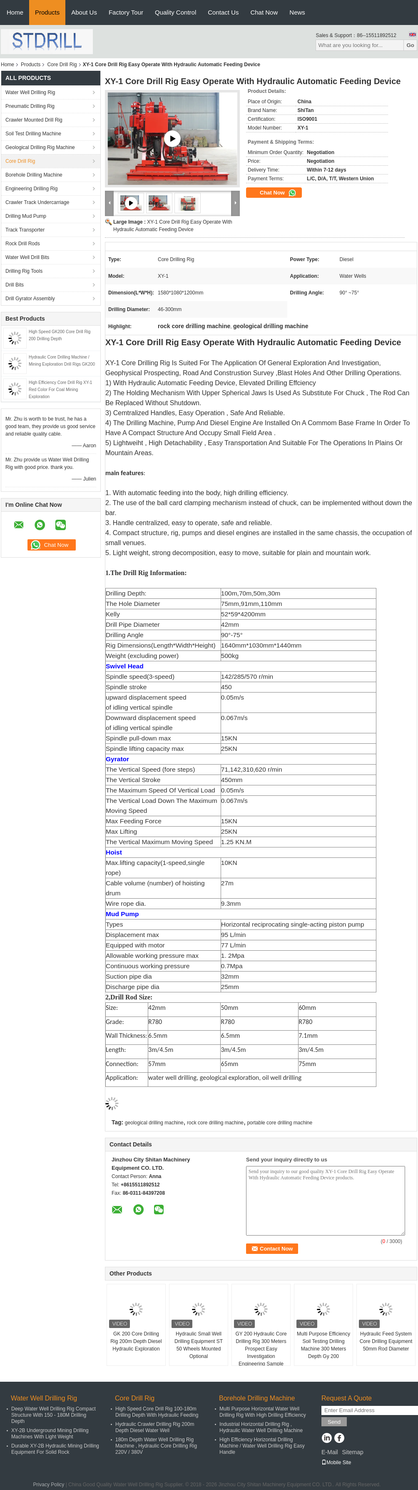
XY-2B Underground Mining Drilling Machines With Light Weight (50, 1434)
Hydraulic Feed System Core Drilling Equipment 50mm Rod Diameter (386, 1341)
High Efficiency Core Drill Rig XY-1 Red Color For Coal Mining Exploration (60, 389)
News (297, 12)
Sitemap (352, 1452)
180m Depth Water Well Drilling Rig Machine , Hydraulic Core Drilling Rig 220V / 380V (156, 1446)
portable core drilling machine (279, 1123)
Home (15, 12)
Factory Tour (126, 12)
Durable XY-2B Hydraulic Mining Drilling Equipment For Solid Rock (55, 1449)
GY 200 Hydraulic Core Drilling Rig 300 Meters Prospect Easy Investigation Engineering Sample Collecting (260, 1352)
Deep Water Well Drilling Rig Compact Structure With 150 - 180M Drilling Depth (53, 1415)
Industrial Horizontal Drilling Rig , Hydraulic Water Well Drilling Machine (261, 1427)
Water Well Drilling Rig (30, 92)
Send (334, 1422)
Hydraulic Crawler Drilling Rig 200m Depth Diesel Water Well (154, 1427)
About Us (84, 12)
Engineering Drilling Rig (31, 189)
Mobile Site (336, 1462)
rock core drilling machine (215, 1123)
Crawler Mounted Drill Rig (33, 120)
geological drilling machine (154, 1123)
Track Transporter (25, 230)
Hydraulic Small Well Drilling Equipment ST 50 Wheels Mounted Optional (198, 1345)
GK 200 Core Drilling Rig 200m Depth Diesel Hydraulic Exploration (136, 1341)
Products (47, 12)
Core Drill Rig (62, 64)
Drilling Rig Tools (23, 271)
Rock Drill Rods (22, 244)
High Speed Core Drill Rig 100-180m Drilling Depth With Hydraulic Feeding (156, 1412)
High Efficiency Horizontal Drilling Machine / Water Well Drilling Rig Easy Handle (262, 1446)
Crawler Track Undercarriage (37, 202)
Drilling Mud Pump (25, 216)
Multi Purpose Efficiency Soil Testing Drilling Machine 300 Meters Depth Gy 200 (323, 1345)
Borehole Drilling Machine (33, 175)
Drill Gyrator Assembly (30, 298)
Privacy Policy (49, 1485)
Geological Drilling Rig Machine (40, 147)
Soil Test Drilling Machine (33, 134)
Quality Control (175, 12)
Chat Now (264, 12)
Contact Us (223, 12)
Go (410, 45)
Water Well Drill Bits (27, 257)
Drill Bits (14, 285)
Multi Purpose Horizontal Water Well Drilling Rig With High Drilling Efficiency (262, 1412)
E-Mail (329, 1452)
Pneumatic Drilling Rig (30, 106)
